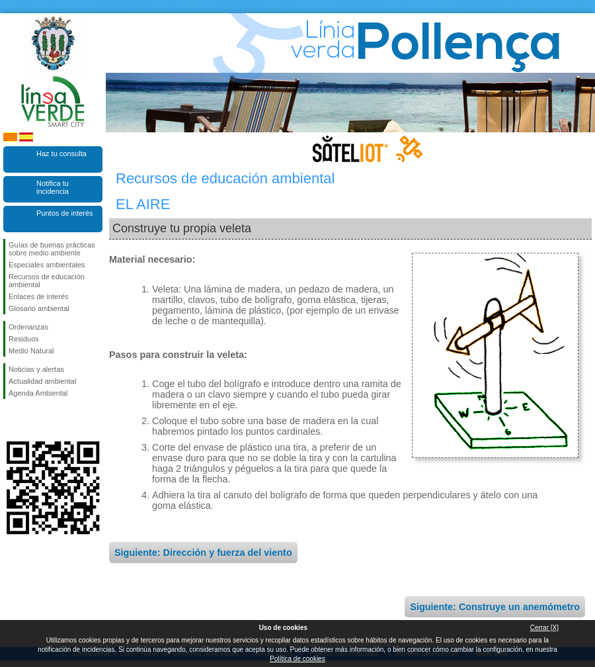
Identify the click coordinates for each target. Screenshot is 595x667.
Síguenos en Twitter (33, 420)
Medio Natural (31, 351)
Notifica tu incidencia (52, 187)
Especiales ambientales (47, 265)
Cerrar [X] (544, 627)
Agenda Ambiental (38, 393)
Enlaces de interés (39, 296)
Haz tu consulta (61, 153)
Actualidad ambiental (42, 381)
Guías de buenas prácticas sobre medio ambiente (52, 249)
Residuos (24, 339)
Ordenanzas (28, 327)
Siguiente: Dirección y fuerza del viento (203, 552)
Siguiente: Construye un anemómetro (495, 606)
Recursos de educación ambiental (47, 281)
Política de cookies (297, 658)
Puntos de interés (64, 213)
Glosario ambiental (39, 308)
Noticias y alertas (36, 369)
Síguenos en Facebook (11, 420)
